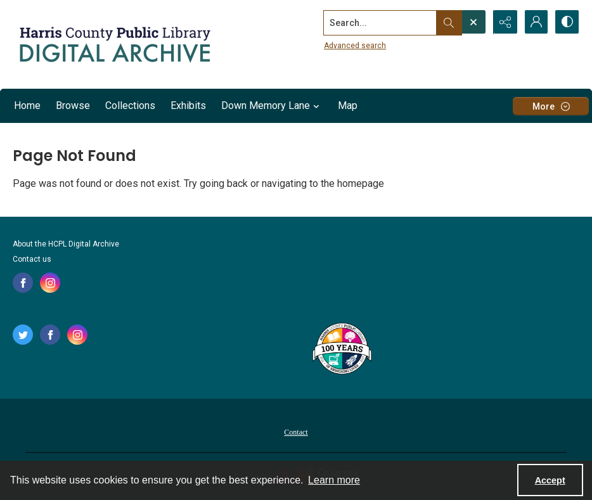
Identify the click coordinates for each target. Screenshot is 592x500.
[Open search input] (472, 22)
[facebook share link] (23, 282)
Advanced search (353, 45)
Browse (73, 105)
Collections (130, 105)
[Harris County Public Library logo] (341, 349)
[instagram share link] (50, 282)
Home (27, 105)
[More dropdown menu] (551, 106)
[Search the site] (378, 22)
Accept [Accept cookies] (550, 480)
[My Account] (535, 22)
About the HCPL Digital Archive (66, 244)
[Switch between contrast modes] (567, 22)
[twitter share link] (23, 334)
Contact (295, 432)
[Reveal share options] (503, 22)
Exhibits (188, 105)
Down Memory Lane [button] (272, 105)
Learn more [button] (334, 480)
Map (347, 105)
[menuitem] (295, 431)
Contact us (32, 259)
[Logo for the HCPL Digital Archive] (114, 44)
